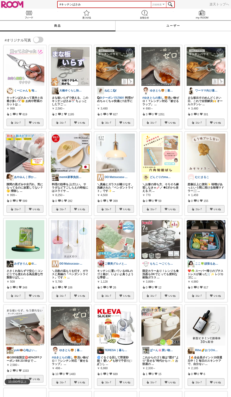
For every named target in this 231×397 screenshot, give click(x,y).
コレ (17, 122)
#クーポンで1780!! (112, 97)
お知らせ (144, 14)
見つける (87, 14)
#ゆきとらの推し (62, 357)
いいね (36, 122)
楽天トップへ (219, 4)
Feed (29, 14)
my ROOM (202, 14)
